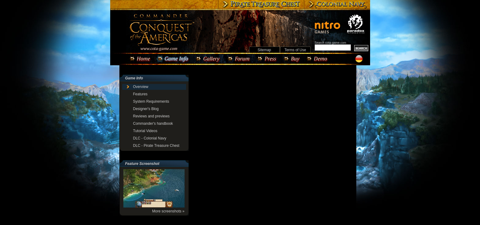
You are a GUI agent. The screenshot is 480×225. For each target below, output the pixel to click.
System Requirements (151, 101)
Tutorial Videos (145, 131)
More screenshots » (168, 211)
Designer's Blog (146, 109)
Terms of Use (295, 50)
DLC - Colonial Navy (150, 138)
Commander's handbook (153, 123)
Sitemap (264, 50)
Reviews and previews (151, 116)
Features (140, 94)
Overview (140, 87)
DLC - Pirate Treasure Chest (156, 145)
